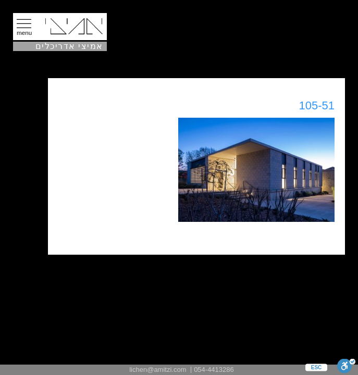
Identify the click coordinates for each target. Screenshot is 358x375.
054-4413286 (214, 369)
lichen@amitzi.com (157, 369)
